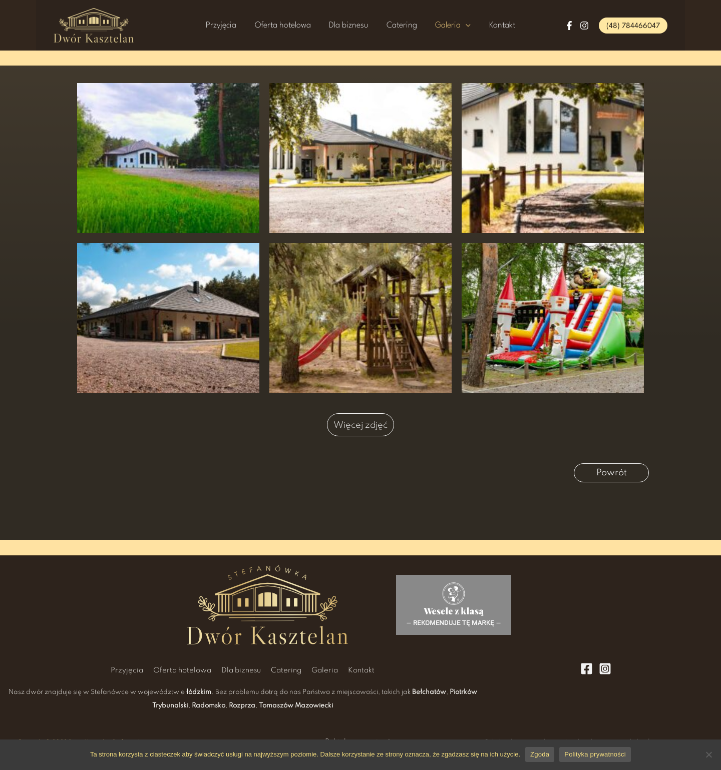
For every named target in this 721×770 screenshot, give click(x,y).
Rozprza (242, 705)
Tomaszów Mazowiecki (296, 705)
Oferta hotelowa (296, 26)
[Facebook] (569, 25)
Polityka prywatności (595, 754)
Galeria (434, 26)
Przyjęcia (244, 26)
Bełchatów (429, 692)
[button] (633, 26)
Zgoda (539, 754)
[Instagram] (584, 25)
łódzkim (198, 692)
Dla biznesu (353, 26)
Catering (397, 26)
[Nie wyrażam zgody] (708, 754)
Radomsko (208, 705)
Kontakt (479, 26)
